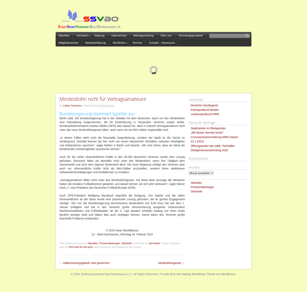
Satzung (99, 35)
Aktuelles (64, 35)
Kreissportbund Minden (205, 109)
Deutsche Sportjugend (204, 105)
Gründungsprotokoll (191, 35)
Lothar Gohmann (72, 105)
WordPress (228, 274)
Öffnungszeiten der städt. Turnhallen (213, 145)
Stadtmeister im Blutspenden (208, 128)
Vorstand (82, 35)
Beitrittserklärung (95, 42)
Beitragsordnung (144, 35)
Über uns (166, 35)
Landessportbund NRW (205, 114)
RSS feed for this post (81, 247)
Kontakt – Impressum (162, 42)
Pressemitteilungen (109, 243)
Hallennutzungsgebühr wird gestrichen (85, 263)
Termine (137, 42)
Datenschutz (119, 35)
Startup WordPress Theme (198, 274)
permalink (154, 243)
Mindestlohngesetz (171, 263)
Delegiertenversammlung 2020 (209, 150)
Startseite (126, 243)
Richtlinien (119, 42)
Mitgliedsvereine (68, 42)
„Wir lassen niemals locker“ (207, 132)
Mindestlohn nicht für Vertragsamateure (103, 99)
